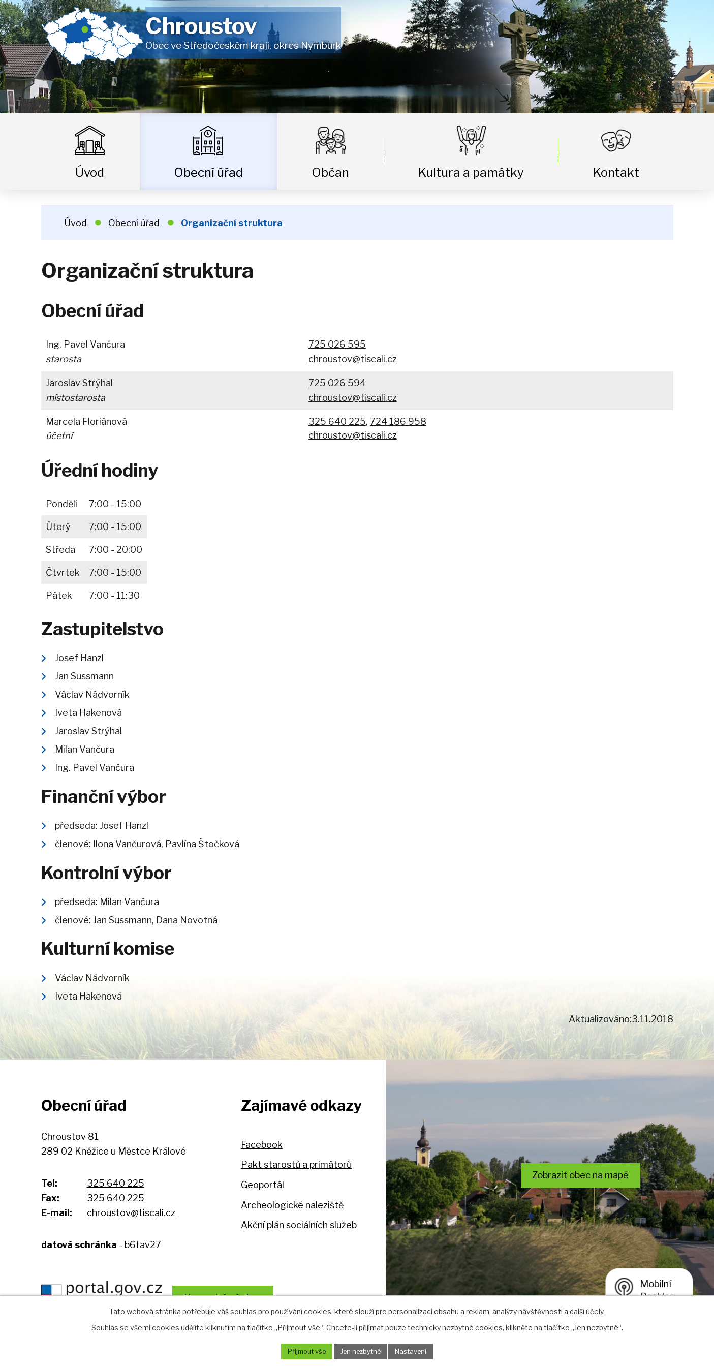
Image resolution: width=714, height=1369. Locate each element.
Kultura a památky (471, 172)
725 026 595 (337, 344)
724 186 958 (398, 421)
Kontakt (616, 172)
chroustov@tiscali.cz (352, 359)
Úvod (89, 172)
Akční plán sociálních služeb (299, 1225)
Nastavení (416, 1351)
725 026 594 (337, 383)
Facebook (262, 1144)
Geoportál (262, 1184)
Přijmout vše (302, 1351)
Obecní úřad (208, 172)
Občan (330, 172)
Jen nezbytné (361, 1351)
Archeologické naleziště (292, 1205)
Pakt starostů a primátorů (296, 1164)
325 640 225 (337, 421)
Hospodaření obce (243, 1292)
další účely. (587, 1310)
